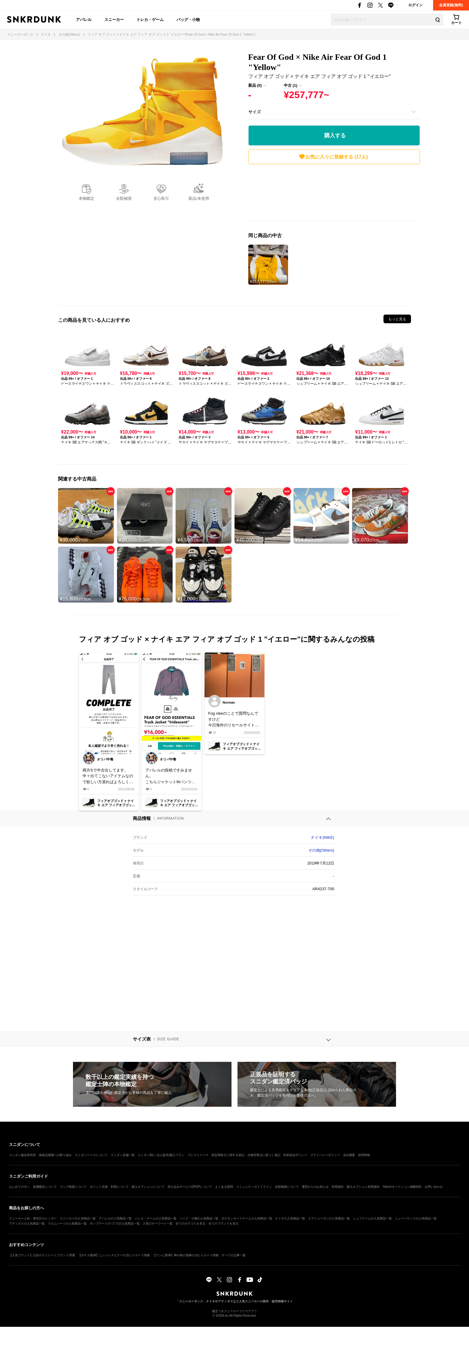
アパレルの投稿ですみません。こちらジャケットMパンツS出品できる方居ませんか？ (169, 776)
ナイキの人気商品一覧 (290, 1218)
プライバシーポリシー (325, 1155)
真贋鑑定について (45, 1186)
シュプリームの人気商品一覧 (372, 1218)
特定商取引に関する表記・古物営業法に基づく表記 (245, 1155)
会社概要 (349, 1155)
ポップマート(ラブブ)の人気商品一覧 (115, 1223)
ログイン (415, 5)
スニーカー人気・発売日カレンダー (33, 1218)
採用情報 (364, 1155)
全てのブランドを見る (223, 1223)
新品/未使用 (198, 198)
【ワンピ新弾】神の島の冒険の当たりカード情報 (186, 1255)
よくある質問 (224, 1186)
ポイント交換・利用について (109, 1186)
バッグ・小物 (188, 19)
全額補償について (287, 1186)
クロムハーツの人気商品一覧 (67, 1223)
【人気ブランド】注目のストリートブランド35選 (42, 1255)
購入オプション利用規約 (363, 1186)
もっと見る (397, 319)
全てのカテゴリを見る (190, 1223)
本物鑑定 (86, 198)
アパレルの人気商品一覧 (115, 1218)
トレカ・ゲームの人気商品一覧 (155, 1218)
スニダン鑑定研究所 (22, 1155)
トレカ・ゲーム (150, 19)
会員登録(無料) (451, 5)
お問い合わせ (434, 1186)
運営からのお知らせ (315, 1186)
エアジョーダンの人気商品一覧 (329, 1218)
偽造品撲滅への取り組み (55, 1155)
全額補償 (124, 198)
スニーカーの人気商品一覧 (78, 1218)
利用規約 (338, 1186)
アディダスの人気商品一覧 (27, 1223)
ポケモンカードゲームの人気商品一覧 (246, 1218)
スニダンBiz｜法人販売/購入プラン (161, 1155)
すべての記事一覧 (234, 1255)
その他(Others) (321, 850)
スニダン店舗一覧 (123, 1155)
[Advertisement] (334, 194)
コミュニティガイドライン (254, 1186)
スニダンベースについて (91, 1155)
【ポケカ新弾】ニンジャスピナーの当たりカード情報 (114, 1255)
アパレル (84, 19)
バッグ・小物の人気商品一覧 (198, 1218)
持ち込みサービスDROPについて (190, 1186)
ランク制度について (73, 1186)
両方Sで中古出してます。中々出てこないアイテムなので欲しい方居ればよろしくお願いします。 (108, 776)
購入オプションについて (148, 1186)
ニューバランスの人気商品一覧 (416, 1218)
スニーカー (114, 19)
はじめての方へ (19, 1186)
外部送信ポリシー (295, 1155)
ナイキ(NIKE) (322, 837)
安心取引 (161, 198)
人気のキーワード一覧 (158, 1223)
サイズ (254, 111)
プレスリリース (198, 1155)
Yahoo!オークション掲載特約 (402, 1186)
